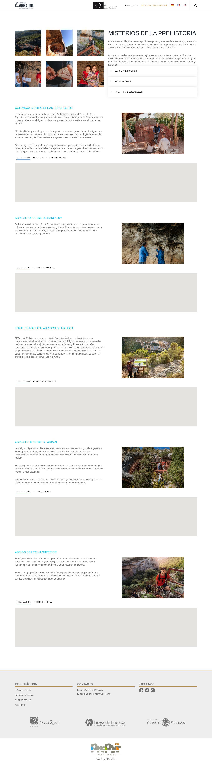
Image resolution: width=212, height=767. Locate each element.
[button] (106, 181)
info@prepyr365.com (91, 689)
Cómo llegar (23, 690)
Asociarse (21, 705)
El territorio (23, 700)
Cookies (112, 759)
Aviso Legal (101, 759)
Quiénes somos (24, 695)
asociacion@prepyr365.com (95, 693)
